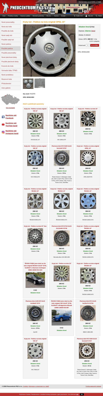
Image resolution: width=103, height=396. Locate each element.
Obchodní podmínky (38, 16)
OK (82, 394)
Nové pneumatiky (8, 22)
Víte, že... (49, 16)
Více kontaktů (10, 108)
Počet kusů (82, 45)
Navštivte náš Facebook (11, 116)
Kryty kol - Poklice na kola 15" (88, 109)
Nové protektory (7, 75)
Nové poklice (6, 44)
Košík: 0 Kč (79, 16)
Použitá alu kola (7, 31)
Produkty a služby (13, 16)
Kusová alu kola (7, 66)
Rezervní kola (6, 79)
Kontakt (63, 16)
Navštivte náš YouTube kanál (11, 124)
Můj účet (90, 16)
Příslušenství (6, 83)
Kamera (56, 16)
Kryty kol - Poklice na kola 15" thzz (35, 226)
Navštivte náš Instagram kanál (12, 132)
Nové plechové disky (9, 57)
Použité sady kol (7, 40)
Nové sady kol (6, 35)
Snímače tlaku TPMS (9, 70)
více (93, 31)
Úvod (3, 16)
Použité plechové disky (10, 62)
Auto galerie (5, 88)
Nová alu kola (6, 27)
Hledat (100, 16)
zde (77, 394)
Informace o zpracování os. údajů (39, 386)
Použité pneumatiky (8, 53)
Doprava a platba (25, 16)
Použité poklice (7, 48)
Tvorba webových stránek (93, 386)
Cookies (25, 386)
